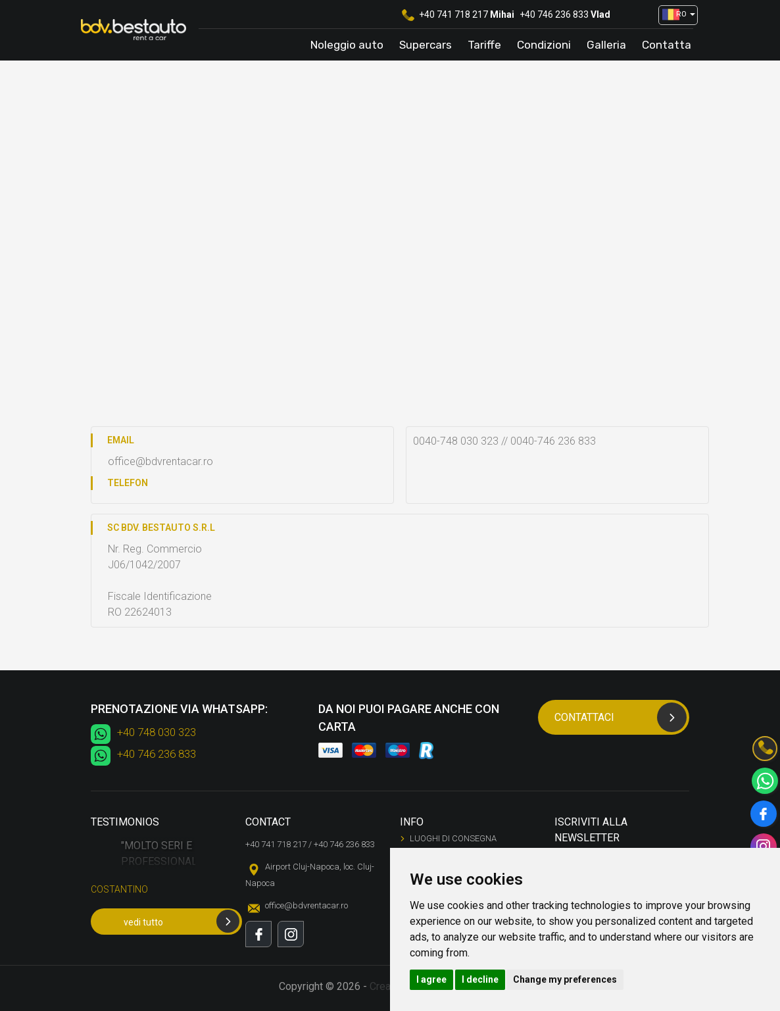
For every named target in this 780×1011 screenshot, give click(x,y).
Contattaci (620, 717)
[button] (673, 15)
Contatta (666, 44)
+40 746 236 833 (554, 14)
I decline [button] (480, 979)
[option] (158, 872)
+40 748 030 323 (156, 732)
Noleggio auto (346, 44)
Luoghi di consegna (453, 838)
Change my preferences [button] (565, 979)
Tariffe (484, 44)
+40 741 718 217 (453, 14)
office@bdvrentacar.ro (306, 905)
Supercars (425, 44)
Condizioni (544, 44)
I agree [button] (431, 979)
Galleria (606, 44)
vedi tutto (181, 921)
